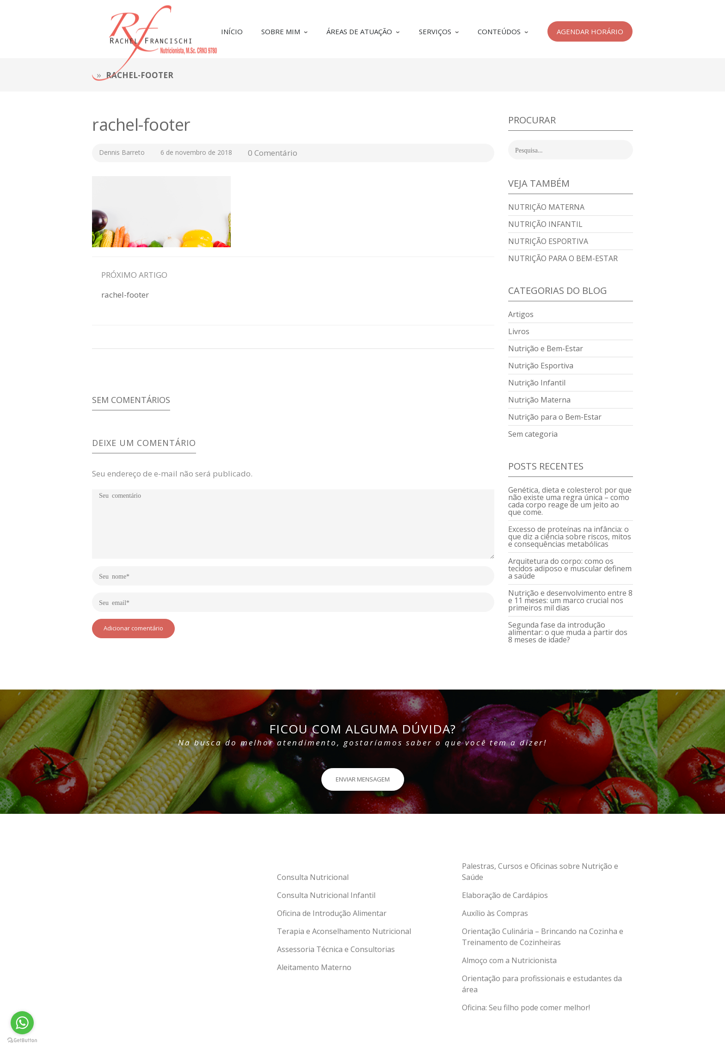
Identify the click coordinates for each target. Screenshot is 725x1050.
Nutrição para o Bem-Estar (563, 258)
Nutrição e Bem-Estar (545, 348)
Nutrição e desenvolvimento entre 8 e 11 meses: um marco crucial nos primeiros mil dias (570, 600)
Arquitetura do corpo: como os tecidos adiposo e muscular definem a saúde (570, 568)
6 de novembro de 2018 (197, 152)
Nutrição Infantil (545, 224)
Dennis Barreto (122, 152)
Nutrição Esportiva (548, 241)
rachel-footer (141, 124)
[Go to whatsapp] (22, 1022)
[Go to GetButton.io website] (22, 1041)
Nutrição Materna (546, 207)
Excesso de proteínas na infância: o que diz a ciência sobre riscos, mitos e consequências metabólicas (569, 536)
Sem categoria (533, 434)
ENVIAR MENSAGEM (363, 779)
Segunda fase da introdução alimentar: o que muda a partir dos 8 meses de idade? (567, 632)
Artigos (521, 314)
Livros (518, 331)
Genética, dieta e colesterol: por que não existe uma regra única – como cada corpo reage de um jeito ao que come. (570, 501)
